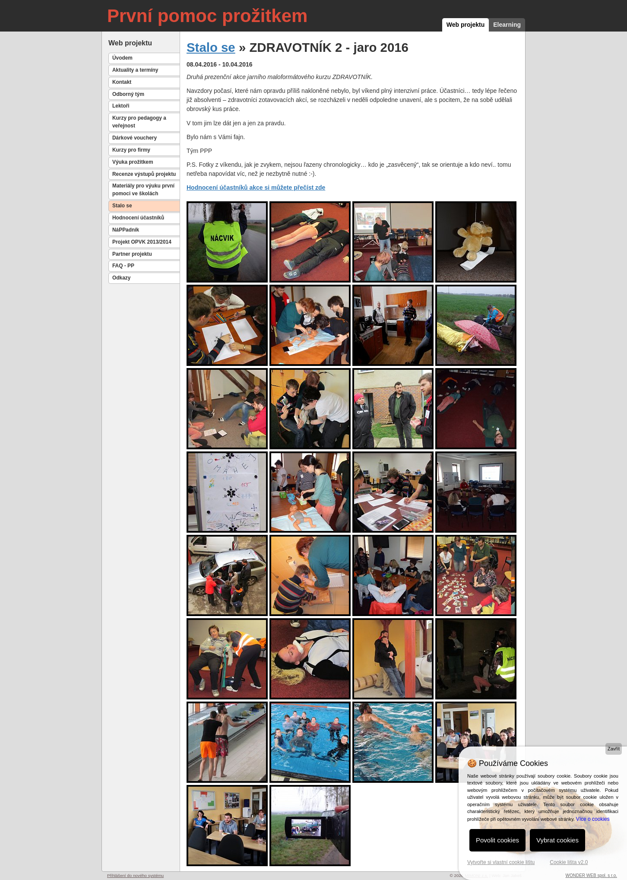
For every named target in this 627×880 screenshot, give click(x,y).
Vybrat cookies (557, 840)
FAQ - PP (123, 266)
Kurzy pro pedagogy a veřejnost (139, 122)
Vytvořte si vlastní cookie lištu (501, 862)
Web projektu (465, 24)
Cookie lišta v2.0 (569, 862)
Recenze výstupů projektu (144, 174)
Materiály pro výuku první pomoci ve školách (143, 190)
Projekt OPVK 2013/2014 (141, 242)
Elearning (507, 24)
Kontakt (121, 82)
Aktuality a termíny (135, 70)
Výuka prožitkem (132, 162)
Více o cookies (593, 819)
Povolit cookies (497, 840)
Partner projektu (132, 254)
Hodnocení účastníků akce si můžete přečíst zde (256, 187)
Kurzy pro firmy (131, 150)
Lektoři (121, 106)
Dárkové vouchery (134, 138)
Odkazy (121, 278)
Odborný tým (128, 94)
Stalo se (122, 206)
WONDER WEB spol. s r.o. (591, 875)
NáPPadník (125, 230)
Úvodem (122, 58)
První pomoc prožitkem (207, 16)
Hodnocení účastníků (138, 218)
